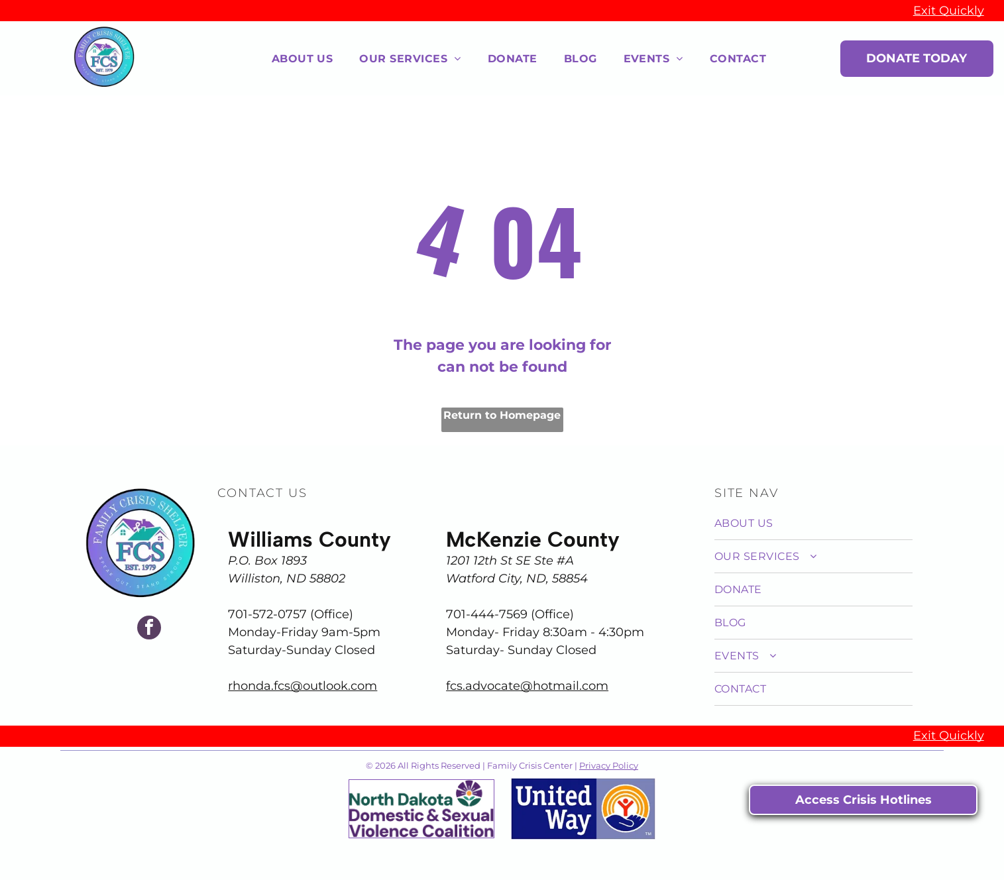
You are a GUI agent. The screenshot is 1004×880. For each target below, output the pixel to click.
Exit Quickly (948, 10)
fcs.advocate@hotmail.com (527, 686)
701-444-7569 (487, 614)
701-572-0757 (267, 614)
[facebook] (149, 629)
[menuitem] (302, 58)
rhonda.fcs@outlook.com (302, 686)
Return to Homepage (502, 415)
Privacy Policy (608, 765)
